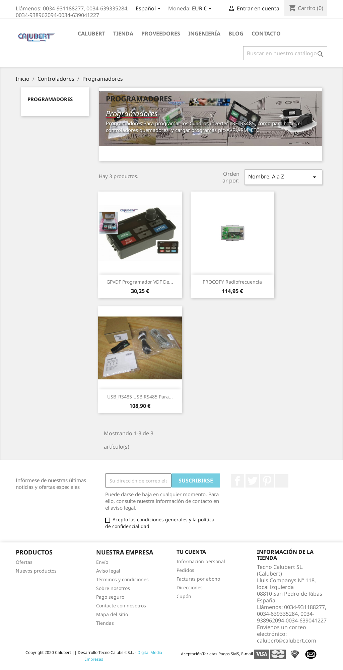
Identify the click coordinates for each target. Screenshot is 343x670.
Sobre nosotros (113, 588)
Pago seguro (110, 597)
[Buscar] (285, 53)
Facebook (237, 481)
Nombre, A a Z (283, 177)
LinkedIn (281, 481)
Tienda (123, 33)
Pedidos (185, 570)
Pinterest (267, 481)
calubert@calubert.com (286, 640)
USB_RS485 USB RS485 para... (140, 396)
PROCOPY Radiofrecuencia (232, 282)
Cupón (184, 596)
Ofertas (24, 562)
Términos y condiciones (122, 579)
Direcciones (190, 587)
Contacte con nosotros (121, 605)
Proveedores (160, 33)
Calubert (91, 33)
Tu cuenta (191, 551)
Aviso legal (108, 571)
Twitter (252, 481)
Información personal (201, 561)
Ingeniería (204, 33)
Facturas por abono (198, 579)
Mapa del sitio (112, 614)
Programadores (50, 99)
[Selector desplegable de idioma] (149, 9)
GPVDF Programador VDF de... (140, 282)
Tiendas (105, 623)
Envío (102, 562)
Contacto (266, 33)
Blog (236, 33)
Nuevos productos (36, 571)
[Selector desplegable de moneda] (203, 9)
